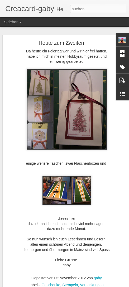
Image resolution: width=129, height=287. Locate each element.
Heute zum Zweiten (61, 43)
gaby (98, 278)
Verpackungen (92, 285)
